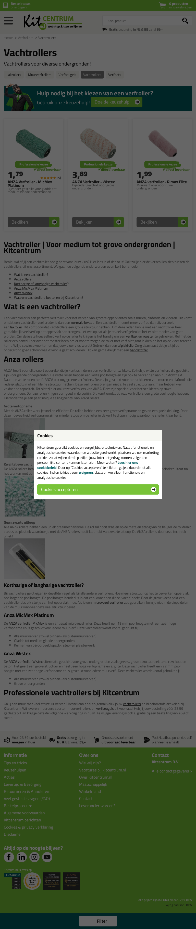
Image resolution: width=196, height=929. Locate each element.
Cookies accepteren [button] (59, 489)
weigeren (86, 472)
